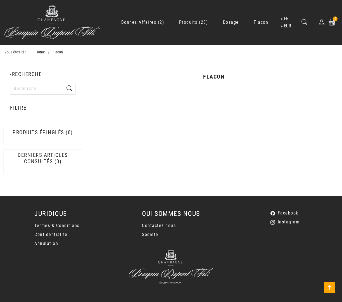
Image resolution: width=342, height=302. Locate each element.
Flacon (58, 52)
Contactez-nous (159, 225)
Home (40, 52)
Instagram (289, 222)
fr (286, 18)
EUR (287, 26)
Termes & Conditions (57, 225)
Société (150, 234)
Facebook (288, 213)
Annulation (46, 243)
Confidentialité (51, 234)
